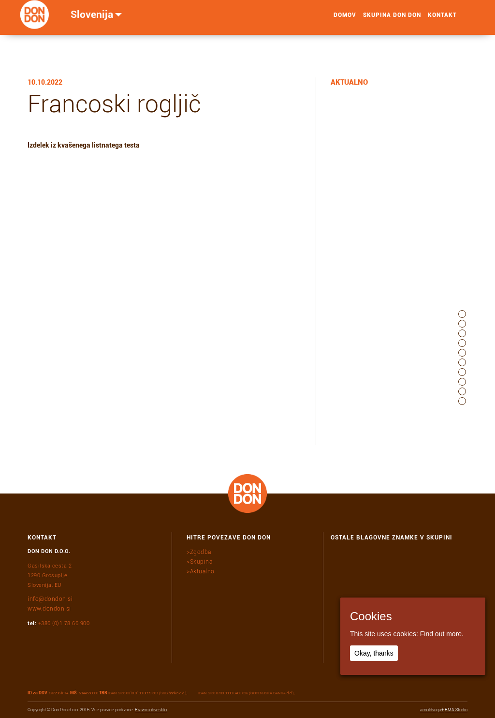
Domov (345, 19)
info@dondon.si (50, 599)
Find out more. (442, 634)
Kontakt (442, 19)
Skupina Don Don (392, 19)
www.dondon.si (49, 608)
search (467, 20)
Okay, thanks (373, 653)
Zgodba (200, 552)
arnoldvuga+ (432, 709)
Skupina (201, 561)
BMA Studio (456, 709)
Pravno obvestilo (151, 709)
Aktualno (202, 571)
